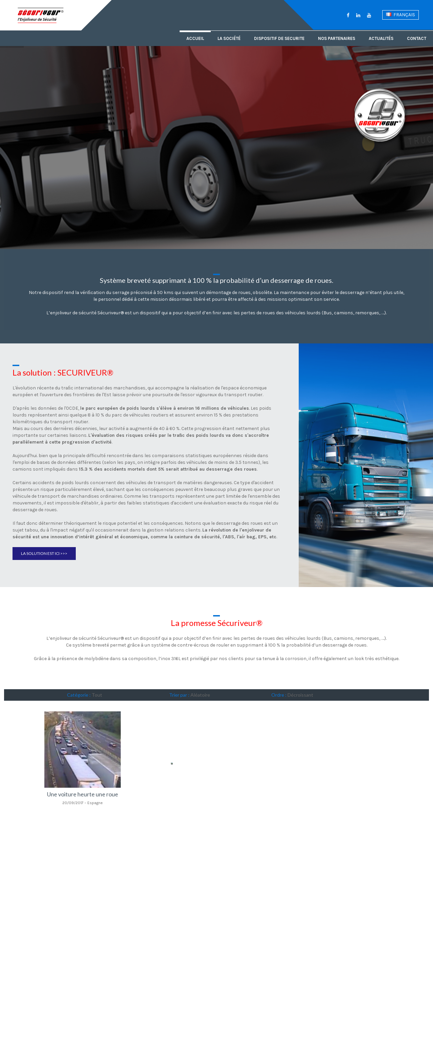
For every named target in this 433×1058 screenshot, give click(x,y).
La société (229, 38)
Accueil (195, 38)
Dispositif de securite (279, 38)
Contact (416, 38)
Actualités (381, 38)
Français (400, 15)
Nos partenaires (336, 38)
